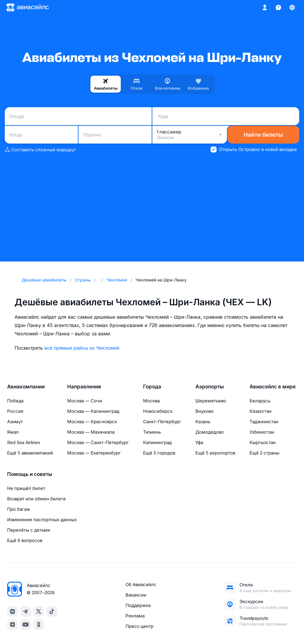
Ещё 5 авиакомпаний (30, 453)
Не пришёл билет (26, 488)
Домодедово (209, 432)
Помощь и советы (29, 474)
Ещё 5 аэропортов (215, 453)
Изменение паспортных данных (42, 519)
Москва (151, 401)
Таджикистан (264, 421)
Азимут (15, 421)
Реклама (135, 616)
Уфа (199, 442)
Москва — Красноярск (92, 421)
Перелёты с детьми (28, 530)
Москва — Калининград (93, 411)
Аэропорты (209, 387)
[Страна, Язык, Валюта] (292, 7)
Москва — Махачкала (91, 432)
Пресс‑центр (139, 626)
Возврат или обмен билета (36, 499)
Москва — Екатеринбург (94, 453)
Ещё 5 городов (159, 453)
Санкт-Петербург (162, 421)
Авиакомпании (26, 387)
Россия (15, 411)
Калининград (157, 442)
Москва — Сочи (84, 401)
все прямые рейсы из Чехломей (81, 348)
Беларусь (260, 401)
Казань (202, 421)
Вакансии (136, 595)
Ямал (13, 432)
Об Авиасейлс (141, 584)
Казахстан (261, 411)
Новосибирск (158, 411)
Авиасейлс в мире (273, 387)
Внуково (204, 411)
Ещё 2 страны (264, 453)
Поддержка (138, 605)
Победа (15, 401)
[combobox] (78, 116)
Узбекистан (262, 432)
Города (152, 387)
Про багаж (18, 509)
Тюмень (152, 432)
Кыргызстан (263, 442)
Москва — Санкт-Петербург (98, 442)
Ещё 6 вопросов (24, 540)
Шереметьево (210, 401)
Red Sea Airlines (23, 442)
